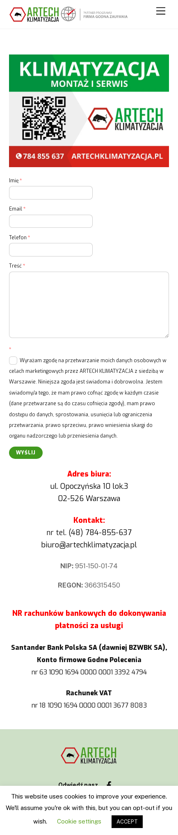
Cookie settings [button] (79, 821)
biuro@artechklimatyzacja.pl (89, 545)
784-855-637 (108, 533)
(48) (76, 533)
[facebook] (109, 784)
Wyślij (26, 452)
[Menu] (161, 11)
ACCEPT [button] (127, 822)
